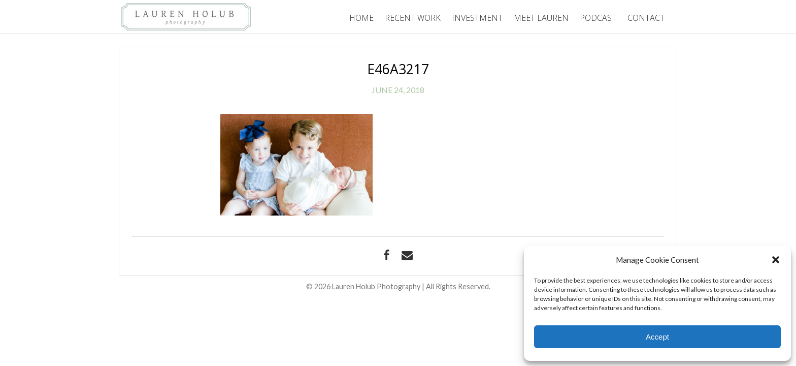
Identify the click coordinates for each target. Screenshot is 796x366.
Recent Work (413, 17)
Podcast (598, 17)
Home (361, 17)
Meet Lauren (541, 17)
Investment (477, 17)
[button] (776, 260)
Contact (646, 17)
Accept (657, 336)
